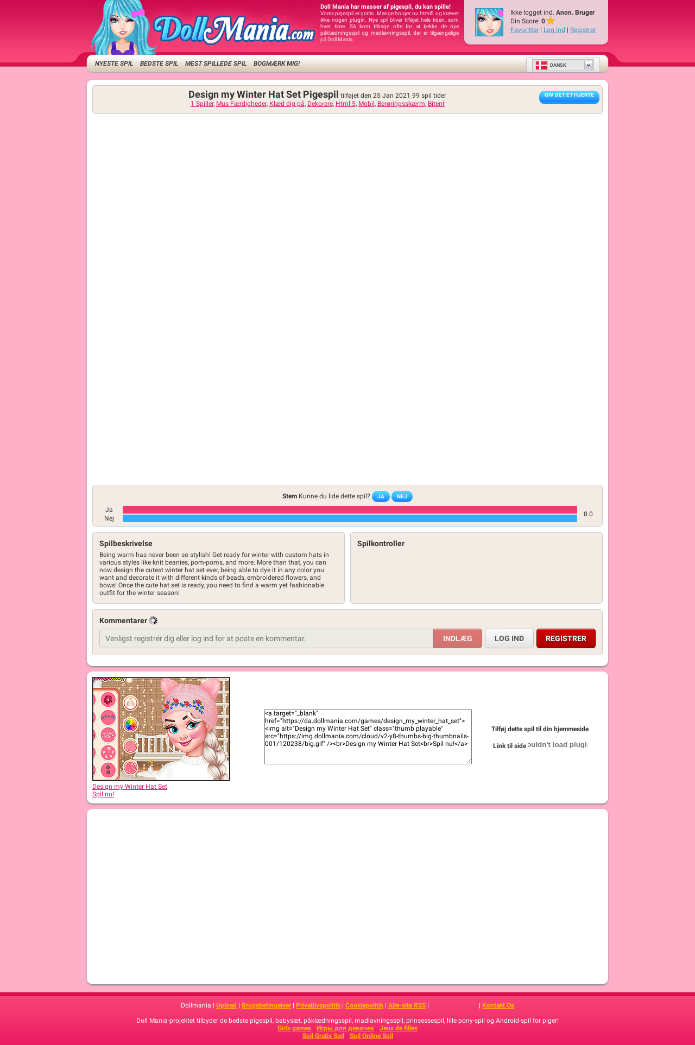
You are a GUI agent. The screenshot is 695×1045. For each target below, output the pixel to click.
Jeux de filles (399, 1028)
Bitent (436, 103)
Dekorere (320, 103)
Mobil (366, 103)
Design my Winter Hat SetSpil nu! (161, 786)
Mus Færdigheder (241, 103)
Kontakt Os (498, 1005)
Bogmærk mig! (277, 63)
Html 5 (346, 103)
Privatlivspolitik (318, 1005)
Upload (226, 1005)
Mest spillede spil (216, 63)
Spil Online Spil (371, 1036)
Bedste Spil (159, 63)
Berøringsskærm (401, 103)
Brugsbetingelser (266, 1005)
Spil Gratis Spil (323, 1036)
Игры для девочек (345, 1028)
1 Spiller (202, 103)
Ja (380, 496)
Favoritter (524, 30)
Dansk (550, 65)
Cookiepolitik (364, 1005)
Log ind (554, 30)
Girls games (294, 1028)
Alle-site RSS (407, 1005)
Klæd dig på (287, 103)
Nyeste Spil (114, 63)
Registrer (583, 30)
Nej (402, 496)
